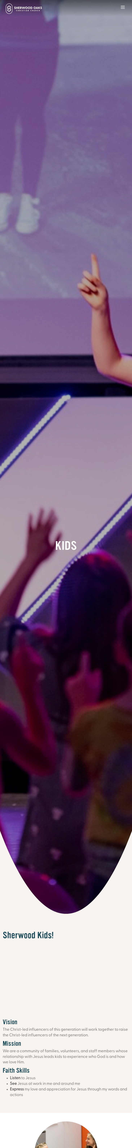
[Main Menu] (122, 9)
